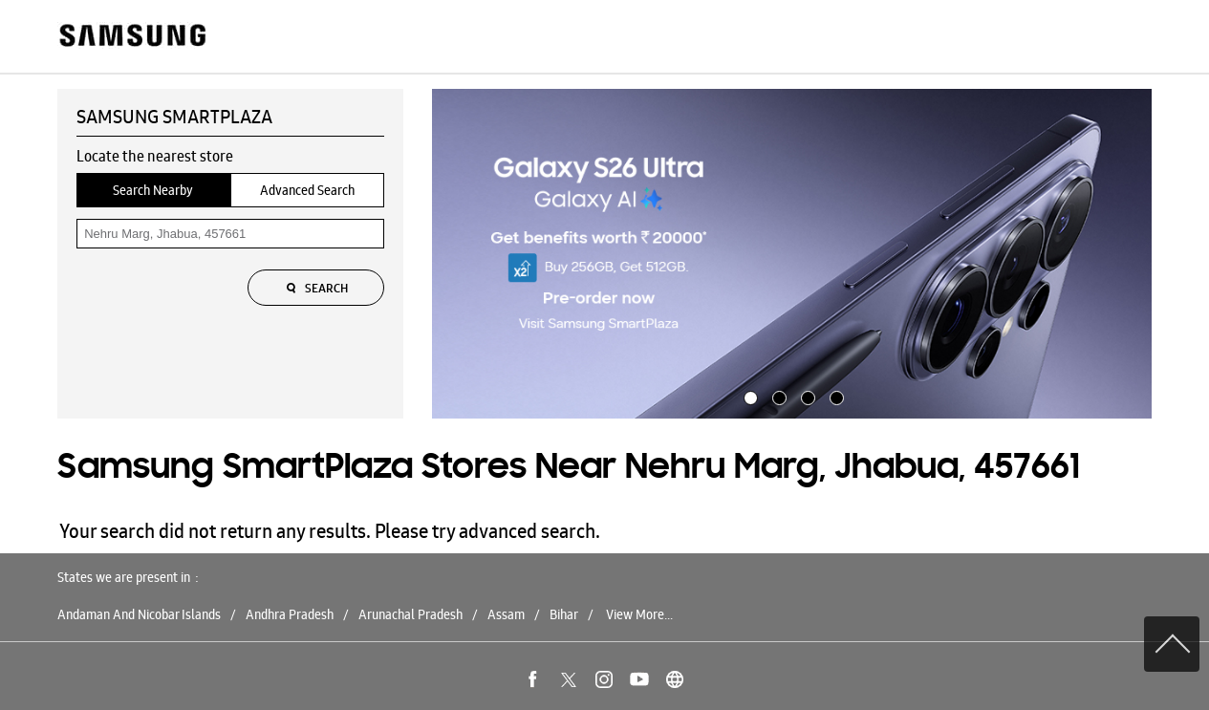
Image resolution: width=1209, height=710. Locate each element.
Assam (506, 614)
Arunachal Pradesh (410, 614)
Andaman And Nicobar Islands (139, 614)
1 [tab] (748, 395)
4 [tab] (834, 395)
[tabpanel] (792, 254)
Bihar (564, 614)
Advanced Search (307, 190)
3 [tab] (805, 395)
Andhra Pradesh (290, 614)
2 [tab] (777, 395)
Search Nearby (153, 190)
